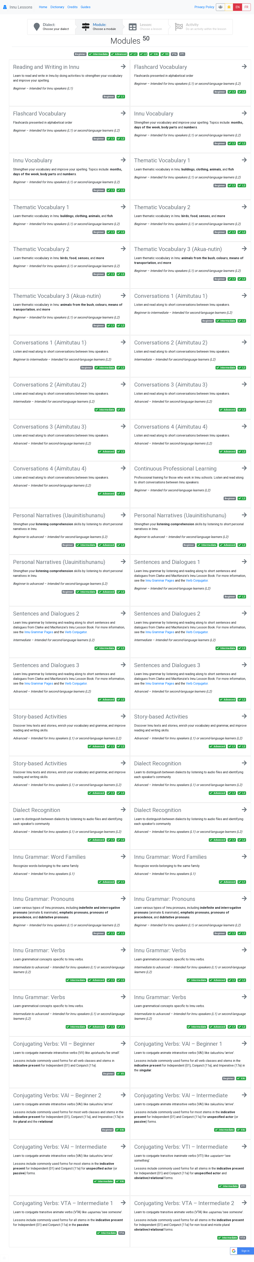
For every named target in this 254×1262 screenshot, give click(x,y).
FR (246, 7)
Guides (85, 7)
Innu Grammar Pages (159, 580)
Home (43, 7)
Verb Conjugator (197, 580)
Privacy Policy (204, 7)
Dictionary (57, 7)
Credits (72, 7)
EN (238, 7)
